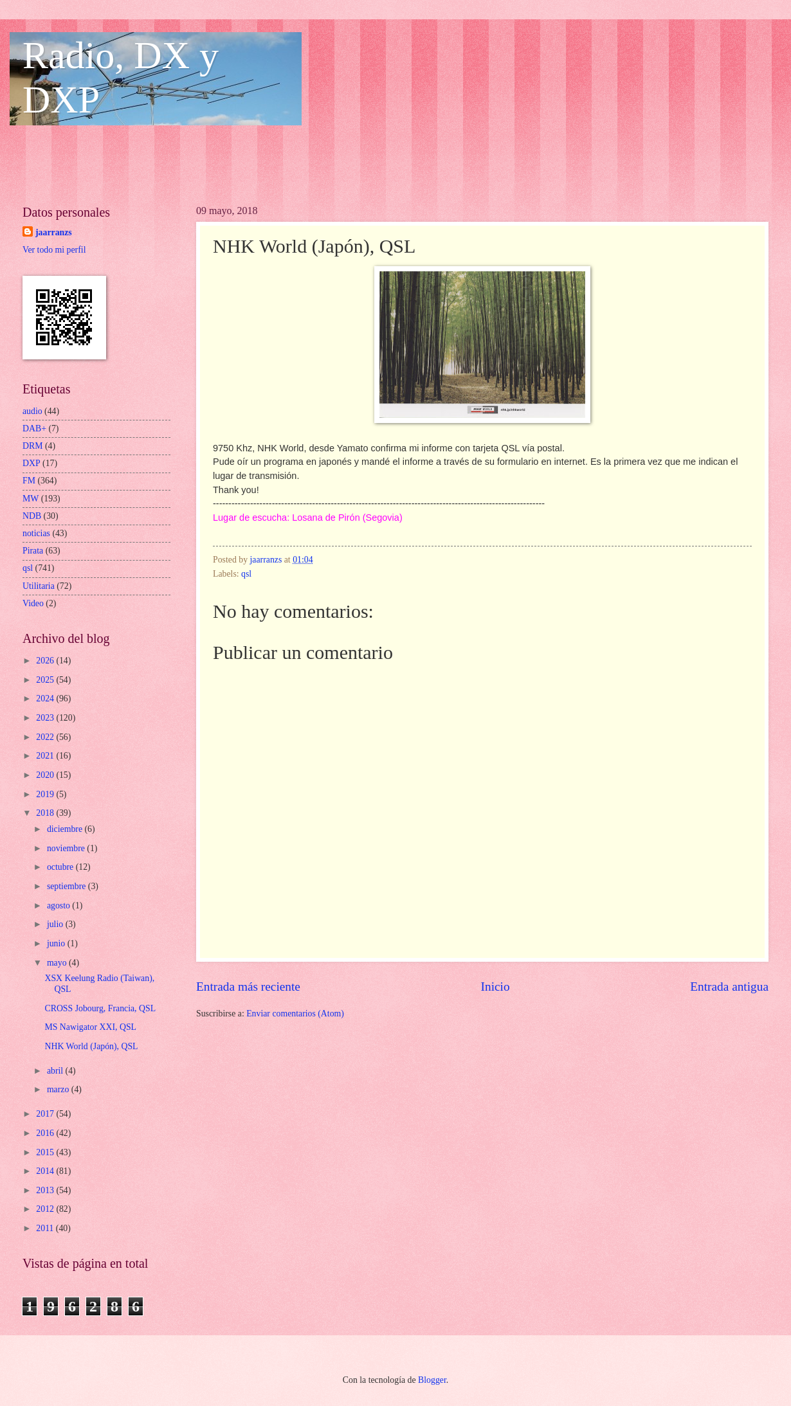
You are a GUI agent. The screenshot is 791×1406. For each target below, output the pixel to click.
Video (33, 603)
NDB (32, 516)
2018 (46, 813)
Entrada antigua (729, 986)
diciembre (66, 829)
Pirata (33, 550)
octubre (61, 867)
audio (32, 411)
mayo (58, 963)
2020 (46, 775)
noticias (36, 533)
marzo (59, 1089)
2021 (46, 756)
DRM (32, 446)
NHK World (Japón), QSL (91, 1046)
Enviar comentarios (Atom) (295, 1013)
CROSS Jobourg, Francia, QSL (100, 1008)
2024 (46, 698)
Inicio (495, 986)
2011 (46, 1228)
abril (56, 1071)
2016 (46, 1133)
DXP (32, 463)
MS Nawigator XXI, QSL (90, 1027)
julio (56, 924)
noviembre (67, 848)
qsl (246, 574)
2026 (46, 660)
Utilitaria (39, 586)
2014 (46, 1171)
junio (57, 943)
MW (31, 498)
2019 (46, 794)
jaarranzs (53, 232)
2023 (46, 718)
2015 (46, 1152)
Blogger (432, 1380)
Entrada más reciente (248, 986)
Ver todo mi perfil (54, 250)
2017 (46, 1114)
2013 (46, 1190)
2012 (46, 1209)
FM (29, 480)
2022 (46, 737)
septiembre (67, 886)
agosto (59, 905)
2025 (46, 680)
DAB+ (34, 428)
